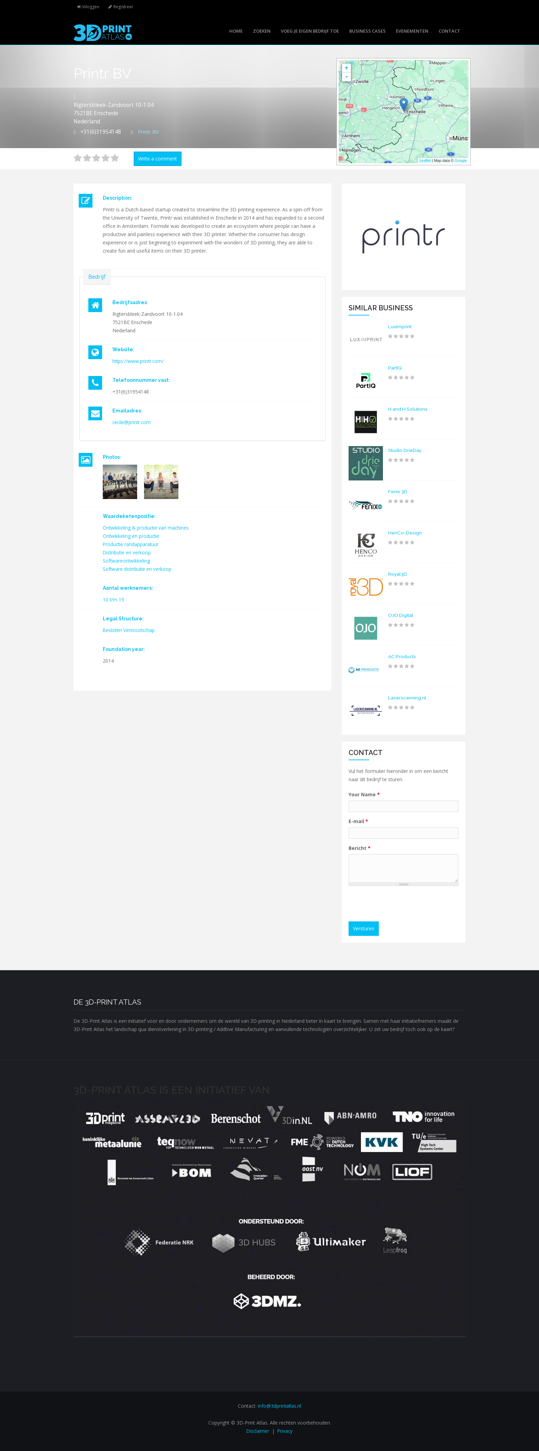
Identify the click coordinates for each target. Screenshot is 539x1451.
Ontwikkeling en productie (131, 536)
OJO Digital (401, 615)
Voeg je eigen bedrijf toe (310, 31)
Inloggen (91, 7)
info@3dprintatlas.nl (279, 1406)
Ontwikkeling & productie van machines (146, 527)
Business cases (367, 31)
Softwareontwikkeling (127, 560)
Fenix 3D (398, 491)
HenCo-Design (405, 532)
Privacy (285, 1431)
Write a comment (157, 158)
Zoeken (262, 31)
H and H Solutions (408, 409)
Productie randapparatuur (131, 544)
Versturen (363, 928)
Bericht (360, 848)
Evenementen (412, 31)
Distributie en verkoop (127, 552)
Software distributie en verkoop (138, 569)
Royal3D (397, 574)
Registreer (125, 7)
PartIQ (395, 367)
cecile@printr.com (132, 422)
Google (461, 160)
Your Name (364, 794)
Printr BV (149, 131)
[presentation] (404, 904)
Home (236, 31)
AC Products (402, 656)
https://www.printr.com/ (138, 361)
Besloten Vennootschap (129, 630)
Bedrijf (97, 276)
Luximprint (400, 326)
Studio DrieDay (405, 450)
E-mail (358, 821)
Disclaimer (257, 1431)
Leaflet (425, 160)
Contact (449, 31)
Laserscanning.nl (407, 697)
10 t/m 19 (113, 599)
